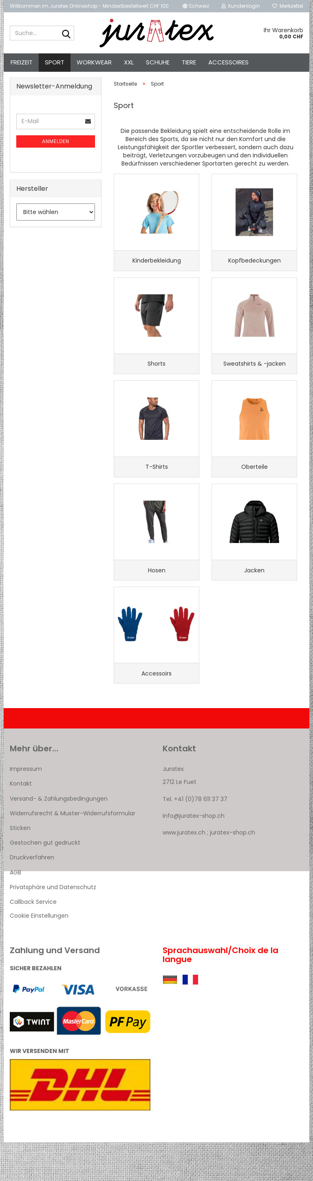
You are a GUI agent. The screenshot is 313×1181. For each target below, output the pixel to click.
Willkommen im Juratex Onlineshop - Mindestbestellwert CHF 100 (89, 5)
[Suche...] (66, 33)
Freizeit (22, 62)
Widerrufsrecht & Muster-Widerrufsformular (72, 852)
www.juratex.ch (184, 871)
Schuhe (158, 62)
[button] (195, 6)
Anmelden (55, 155)
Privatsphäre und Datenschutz (53, 925)
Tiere (189, 62)
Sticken (20, 867)
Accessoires (228, 62)
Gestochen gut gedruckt (45, 881)
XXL (129, 62)
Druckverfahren (32, 896)
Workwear (94, 62)
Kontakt (21, 822)
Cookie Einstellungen (39, 954)
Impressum (26, 808)
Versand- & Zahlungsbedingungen (59, 837)
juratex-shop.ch (232, 871)
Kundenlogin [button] (240, 5)
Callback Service (33, 940)
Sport (54, 62)
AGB (15, 911)
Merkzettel (287, 5)
